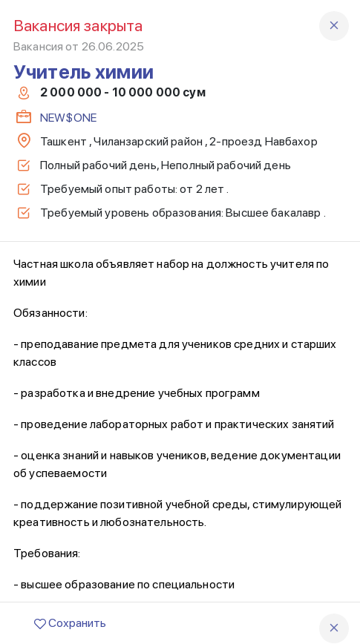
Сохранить (70, 623)
